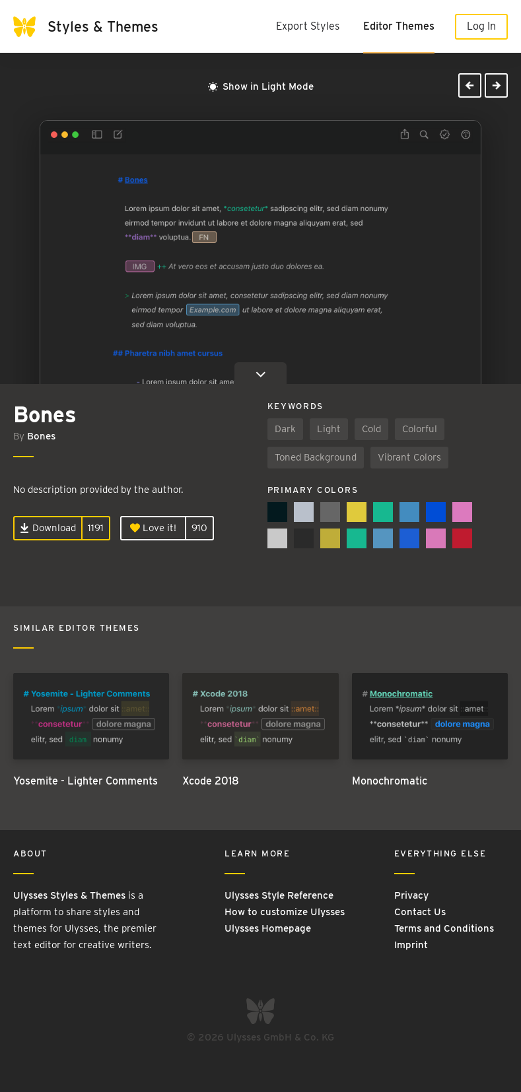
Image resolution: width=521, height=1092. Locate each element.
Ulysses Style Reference (279, 895)
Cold (371, 429)
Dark (285, 429)
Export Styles (307, 26)
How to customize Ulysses (285, 912)
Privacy (411, 895)
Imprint (411, 945)
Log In (481, 26)
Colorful (419, 429)
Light (329, 429)
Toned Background (316, 457)
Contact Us (420, 912)
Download (48, 528)
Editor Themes (398, 26)
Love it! (153, 528)
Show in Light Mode (261, 86)
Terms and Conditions (444, 928)
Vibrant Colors (409, 457)
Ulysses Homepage (268, 928)
